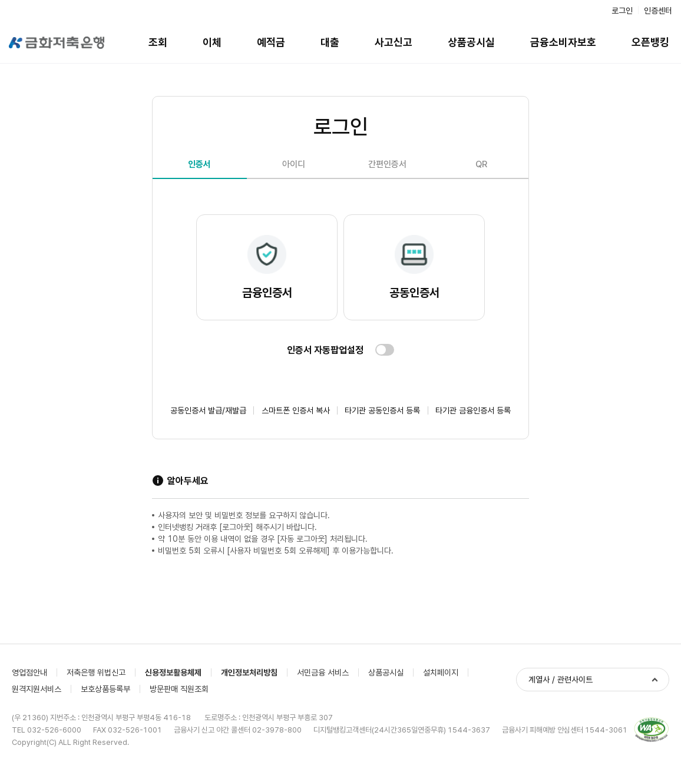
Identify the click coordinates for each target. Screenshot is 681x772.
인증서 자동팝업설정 (325, 350)
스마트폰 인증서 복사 (296, 410)
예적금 (271, 42)
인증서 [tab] (199, 164)
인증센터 (658, 11)
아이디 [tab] (293, 164)
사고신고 (393, 42)
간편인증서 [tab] (387, 164)
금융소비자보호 (563, 42)
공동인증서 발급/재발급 (208, 410)
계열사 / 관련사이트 (560, 679)
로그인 (622, 11)
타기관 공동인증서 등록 (382, 410)
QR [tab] (481, 164)
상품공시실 (471, 42)
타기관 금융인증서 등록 (473, 410)
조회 (157, 42)
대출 (329, 42)
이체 (212, 42)
